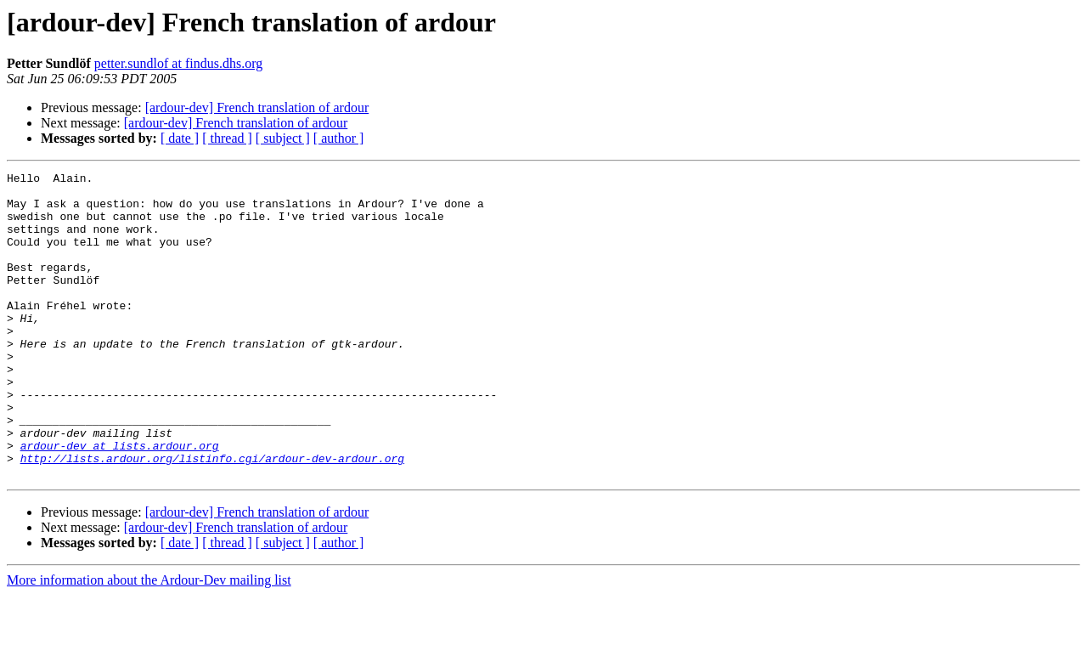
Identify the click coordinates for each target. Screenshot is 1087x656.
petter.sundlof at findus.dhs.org (178, 63)
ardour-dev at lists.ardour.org (119, 501)
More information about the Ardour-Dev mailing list (149, 641)
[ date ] (180, 138)
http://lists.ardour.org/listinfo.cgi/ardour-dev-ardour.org (212, 516)
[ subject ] (283, 138)
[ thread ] (227, 138)
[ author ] (338, 138)
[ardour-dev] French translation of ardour (257, 107)
